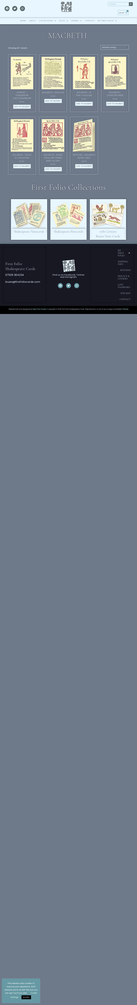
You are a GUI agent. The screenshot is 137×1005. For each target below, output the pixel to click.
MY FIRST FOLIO (107, 24)
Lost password (124, 290)
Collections (47, 24)
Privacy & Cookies (123, 282)
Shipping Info (123, 267)
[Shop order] (114, 51)
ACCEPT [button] (26, 997)
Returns (125, 275)
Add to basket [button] (22, 111)
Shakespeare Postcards (68, 236)
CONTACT (90, 24)
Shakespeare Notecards (29, 236)
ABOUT (32, 24)
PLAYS (63, 24)
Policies (126, 314)
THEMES (76, 24)
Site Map (125, 298)
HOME (23, 24)
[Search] (131, 6)
